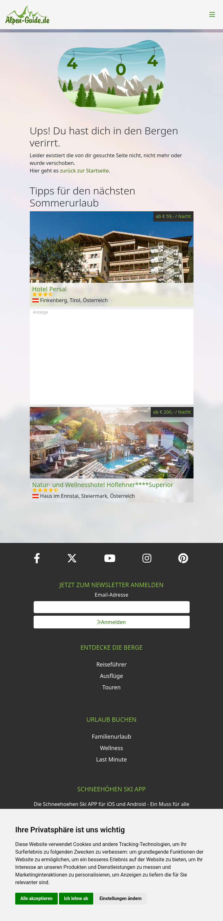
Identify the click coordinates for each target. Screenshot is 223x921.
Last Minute (111, 759)
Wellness (111, 748)
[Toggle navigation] (212, 14)
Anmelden (111, 622)
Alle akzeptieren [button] (36, 898)
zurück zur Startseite (84, 170)
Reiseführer (111, 664)
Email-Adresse (111, 594)
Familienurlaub (111, 736)
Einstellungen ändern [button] (121, 898)
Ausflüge (111, 676)
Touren (111, 687)
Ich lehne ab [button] (76, 898)
